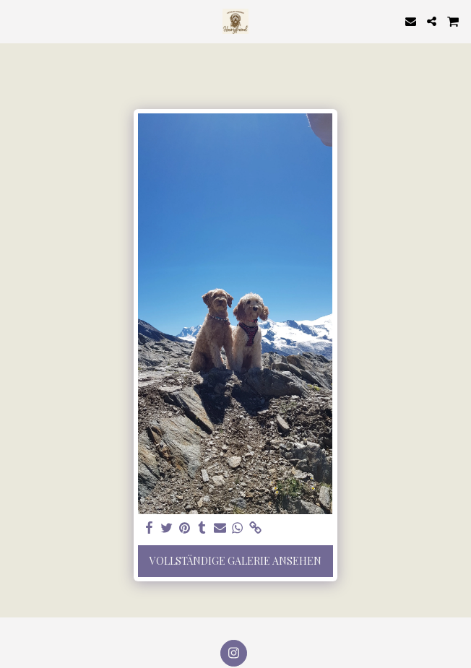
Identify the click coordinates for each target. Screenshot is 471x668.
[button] (16, 20)
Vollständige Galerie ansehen (235, 561)
